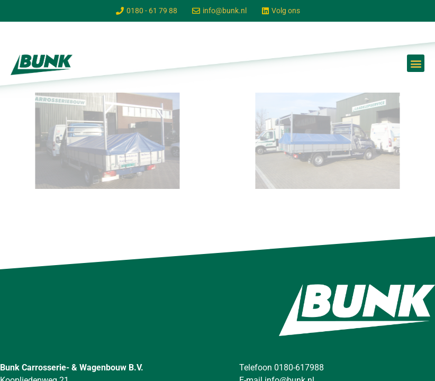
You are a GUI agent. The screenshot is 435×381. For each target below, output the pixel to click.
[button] (415, 63)
